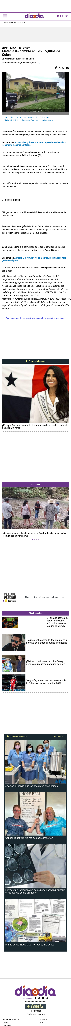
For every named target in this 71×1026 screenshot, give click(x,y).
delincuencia (47, 120)
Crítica (6, 1022)
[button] (7, 514)
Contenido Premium (35, 361)
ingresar (62, 16)
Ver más (58, 736)
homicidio (8, 117)
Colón (31, 117)
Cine (40, 1022)
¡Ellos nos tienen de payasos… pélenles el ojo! (44, 597)
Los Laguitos (20, 117)
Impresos (42, 1019)
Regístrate (36, 1011)
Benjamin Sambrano (31, 120)
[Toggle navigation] (5, 16)
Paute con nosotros (36, 1014)
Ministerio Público (12, 120)
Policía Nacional (43, 117)
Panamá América (11, 1019)
